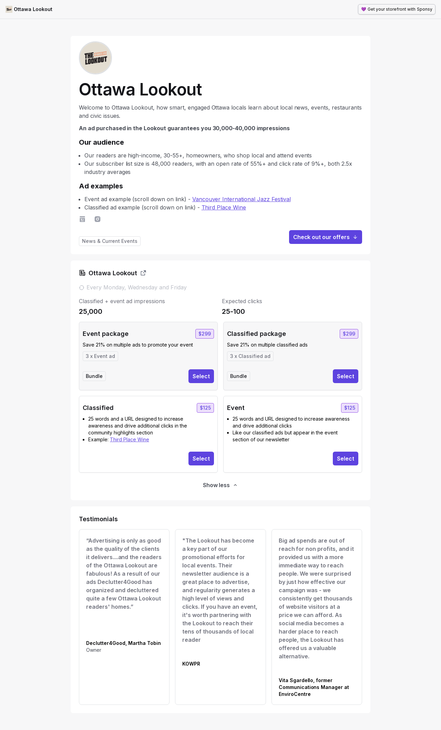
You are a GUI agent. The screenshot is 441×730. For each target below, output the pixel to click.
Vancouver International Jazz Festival (241, 199)
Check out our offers (325, 237)
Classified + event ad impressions (122, 301)
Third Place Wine (224, 207)
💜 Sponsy (396, 9)
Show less (220, 485)
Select (201, 376)
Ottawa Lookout (33, 9)
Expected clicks (242, 301)
